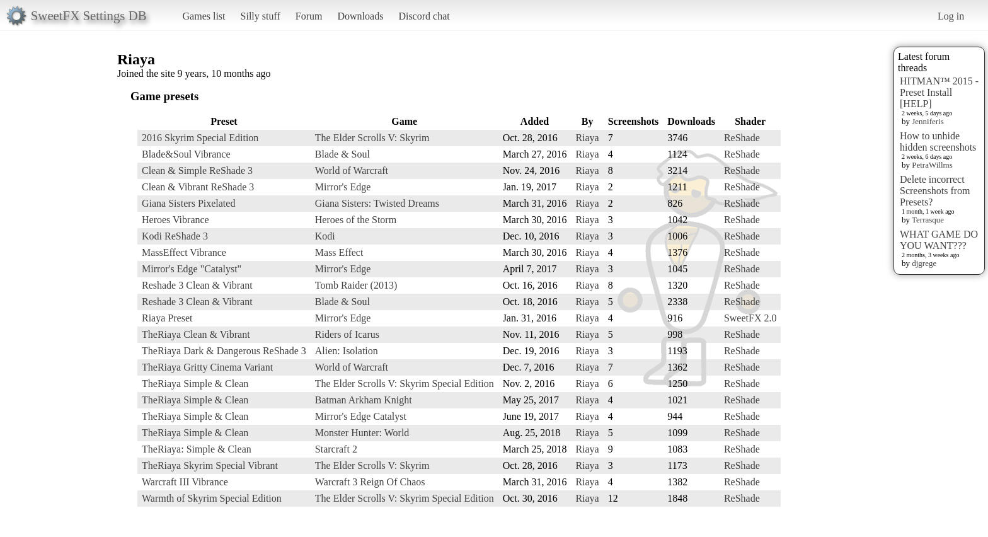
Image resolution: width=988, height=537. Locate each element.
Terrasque (928, 219)
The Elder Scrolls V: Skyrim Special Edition (404, 383)
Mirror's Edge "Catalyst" (191, 268)
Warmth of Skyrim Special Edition (212, 498)
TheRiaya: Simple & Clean (196, 449)
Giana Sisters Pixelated (188, 203)
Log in (951, 16)
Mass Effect (339, 252)
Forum (309, 16)
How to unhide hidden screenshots (938, 141)
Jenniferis (928, 121)
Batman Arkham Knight (363, 400)
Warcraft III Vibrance (185, 481)
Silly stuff (260, 16)
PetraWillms (932, 165)
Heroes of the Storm (355, 219)
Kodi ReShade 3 (175, 236)
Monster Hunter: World (362, 432)
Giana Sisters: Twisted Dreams (377, 203)
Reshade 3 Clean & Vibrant (197, 285)
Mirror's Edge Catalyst (360, 416)
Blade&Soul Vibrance (186, 154)
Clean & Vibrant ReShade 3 (198, 187)
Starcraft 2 (336, 449)
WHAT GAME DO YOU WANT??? (939, 240)
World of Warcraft (351, 170)
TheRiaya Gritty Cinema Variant (207, 367)
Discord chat (423, 16)
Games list (204, 16)
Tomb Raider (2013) (356, 285)
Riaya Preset (167, 318)
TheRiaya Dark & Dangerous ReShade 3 (224, 350)
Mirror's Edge (343, 187)
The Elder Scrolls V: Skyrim (372, 137)
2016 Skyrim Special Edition (200, 137)
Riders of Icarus (347, 334)
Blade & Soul (342, 154)
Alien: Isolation (346, 350)
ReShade (742, 137)
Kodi (325, 236)
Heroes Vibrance (175, 219)
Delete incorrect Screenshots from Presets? (935, 190)
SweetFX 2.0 (750, 318)
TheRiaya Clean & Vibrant (196, 334)
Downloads (360, 16)
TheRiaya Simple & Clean (195, 383)
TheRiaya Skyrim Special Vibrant (210, 465)
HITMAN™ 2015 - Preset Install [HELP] (939, 92)
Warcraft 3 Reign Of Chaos (370, 481)
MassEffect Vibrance (184, 252)
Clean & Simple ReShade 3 (197, 170)
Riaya (587, 137)
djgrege (924, 263)
